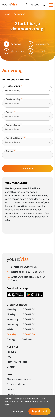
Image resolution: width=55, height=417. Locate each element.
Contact (11, 366)
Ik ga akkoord (39, 411)
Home (7, 13)
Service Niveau (14, 138)
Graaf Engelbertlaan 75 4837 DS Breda (28, 278)
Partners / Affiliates (17, 361)
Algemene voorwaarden (19, 379)
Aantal (9, 151)
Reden (9, 112)
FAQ (9, 356)
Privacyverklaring (16, 384)
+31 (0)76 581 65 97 (28, 271)
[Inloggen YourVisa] (27, 4)
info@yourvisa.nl (24, 266)
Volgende (27, 168)
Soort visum (13, 125)
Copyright (12, 394)
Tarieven (11, 351)
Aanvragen (19, 13)
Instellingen (18, 411)
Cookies (11, 389)
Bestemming (13, 99)
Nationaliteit (13, 86)
